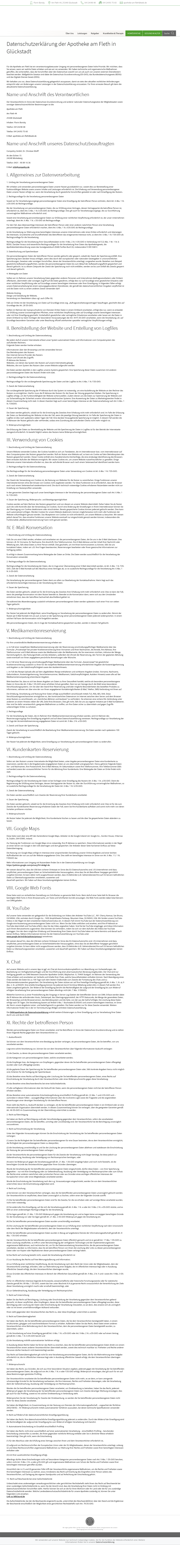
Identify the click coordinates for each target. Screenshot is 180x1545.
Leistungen (82, 33)
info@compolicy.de (21, 167)
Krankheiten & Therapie (113, 33)
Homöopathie (134, 33)
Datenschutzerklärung (105, 1542)
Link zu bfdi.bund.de (16, 1496)
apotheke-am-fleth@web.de (135, 2)
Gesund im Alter (152, 33)
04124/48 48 (90, 2)
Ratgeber (95, 33)
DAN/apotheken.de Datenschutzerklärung (29, 1012)
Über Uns (70, 33)
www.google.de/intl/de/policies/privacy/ (24, 936)
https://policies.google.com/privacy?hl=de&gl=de (28, 865)
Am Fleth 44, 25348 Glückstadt (64, 2)
